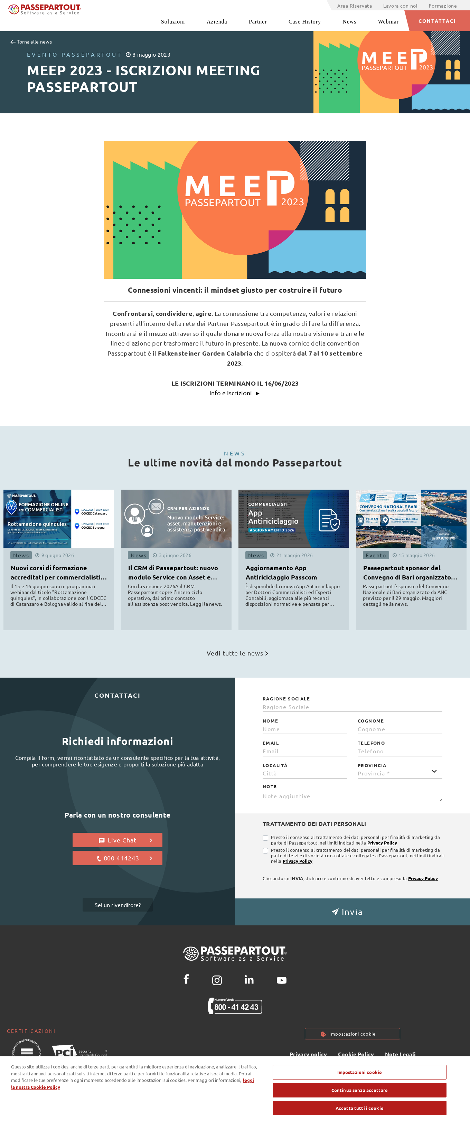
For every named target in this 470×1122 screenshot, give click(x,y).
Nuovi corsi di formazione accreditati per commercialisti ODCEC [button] (56, 573)
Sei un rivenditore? (118, 904)
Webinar (388, 22)
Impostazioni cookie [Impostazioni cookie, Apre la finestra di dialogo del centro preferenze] (359, 1085)
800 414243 (124, 858)
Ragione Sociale (286, 698)
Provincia (372, 765)
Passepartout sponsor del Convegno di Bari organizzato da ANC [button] (407, 573)
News (349, 22)
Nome (271, 721)
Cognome (371, 721)
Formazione (443, 5)
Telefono (371, 743)
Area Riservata (354, 5)
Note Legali (400, 1054)
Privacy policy (308, 1054)
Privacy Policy (382, 843)
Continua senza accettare (359, 1102)
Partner (258, 22)
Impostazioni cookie (352, 1034)
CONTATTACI (437, 21)
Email (271, 743)
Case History (305, 22)
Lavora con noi (400, 5)
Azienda (217, 22)
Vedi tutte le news (237, 653)
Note (270, 786)
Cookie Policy (356, 1054)
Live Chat (125, 840)
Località (275, 765)
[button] (352, 911)
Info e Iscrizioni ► (235, 392)
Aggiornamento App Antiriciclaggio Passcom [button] (281, 572)
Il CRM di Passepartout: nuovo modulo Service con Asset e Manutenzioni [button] (173, 573)
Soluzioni (173, 22)
